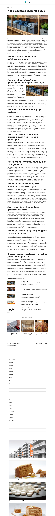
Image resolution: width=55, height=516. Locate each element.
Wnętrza (9, 7)
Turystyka (11, 417)
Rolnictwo (11, 399)
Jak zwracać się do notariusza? (28, 288)
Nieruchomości (12, 383)
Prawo (10, 393)
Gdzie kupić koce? (25, 281)
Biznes (10, 356)
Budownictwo (12, 359)
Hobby (10, 368)
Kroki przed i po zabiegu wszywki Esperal (17, 500)
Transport (11, 414)
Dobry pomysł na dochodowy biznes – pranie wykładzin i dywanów (41, 335)
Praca (10, 389)
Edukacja (11, 365)
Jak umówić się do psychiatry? (28, 307)
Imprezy (11, 371)
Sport (10, 405)
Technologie (11, 411)
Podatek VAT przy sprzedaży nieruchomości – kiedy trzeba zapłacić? (23, 458)
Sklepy (10, 402)
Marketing (11, 374)
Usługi (10, 426)
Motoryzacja (11, 380)
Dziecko (11, 362)
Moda (10, 377)
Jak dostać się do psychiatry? (28, 301)
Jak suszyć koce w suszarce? (28, 294)
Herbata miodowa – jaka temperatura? (17, 479)
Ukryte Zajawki (12, 420)
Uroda (10, 423)
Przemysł (11, 396)
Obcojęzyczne (12, 386)
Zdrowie (11, 433)
